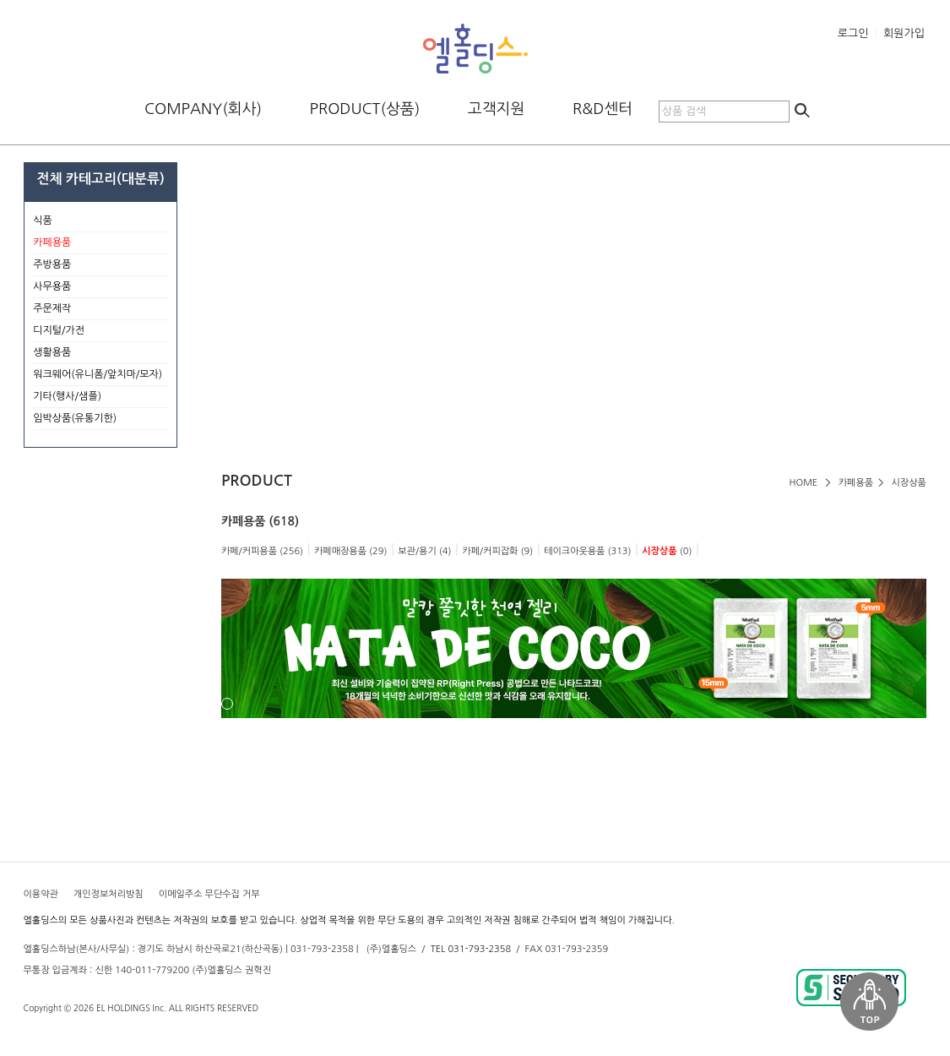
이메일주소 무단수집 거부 (209, 894)
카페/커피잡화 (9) (497, 551)
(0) (667, 551)
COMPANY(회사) (203, 109)
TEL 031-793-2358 (471, 949)
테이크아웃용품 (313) (587, 551)
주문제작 (100, 309)
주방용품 (100, 265)
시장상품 (909, 482)
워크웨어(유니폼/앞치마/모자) (97, 374)
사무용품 (100, 287)
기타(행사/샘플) (100, 397)
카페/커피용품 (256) (262, 551)
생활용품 (100, 353)
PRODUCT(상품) (365, 109)
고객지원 (496, 109)
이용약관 (41, 894)
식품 (100, 221)
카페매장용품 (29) (350, 551)
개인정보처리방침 (108, 894)
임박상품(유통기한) (75, 418)
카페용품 (856, 482)
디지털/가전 (100, 331)
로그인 (853, 33)
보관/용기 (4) (424, 551)
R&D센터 (602, 109)
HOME (804, 482)
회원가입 (904, 33)
